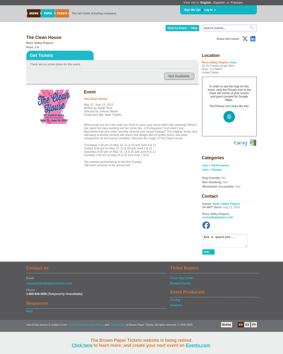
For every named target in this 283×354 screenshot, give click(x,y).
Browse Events (180, 285)
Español (219, 2)
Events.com (198, 345)
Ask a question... (227, 242)
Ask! (207, 254)
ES (247, 327)
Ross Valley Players (226, 204)
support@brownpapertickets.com (49, 285)
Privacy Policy (95, 327)
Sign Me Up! (192, 10)
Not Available (179, 76)
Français (237, 2)
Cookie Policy (118, 327)
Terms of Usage (76, 327)
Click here (82, 345)
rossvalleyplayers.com (217, 217)
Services (176, 307)
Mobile (226, 327)
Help (194, 28)
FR (254, 327)
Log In (208, 10)
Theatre (216, 169)
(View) (233, 62)
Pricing (175, 302)
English (205, 2)
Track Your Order (181, 280)
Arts (205, 165)
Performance (220, 165)
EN (241, 327)
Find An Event (177, 28)
